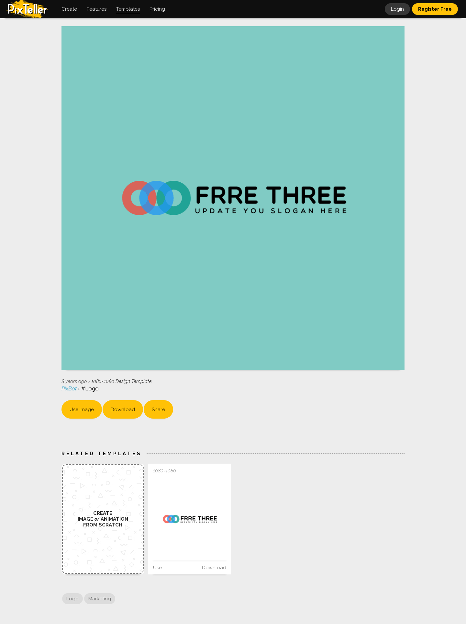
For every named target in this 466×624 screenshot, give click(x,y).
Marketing (99, 599)
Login (397, 9)
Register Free (435, 9)
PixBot (69, 388)
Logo (72, 599)
